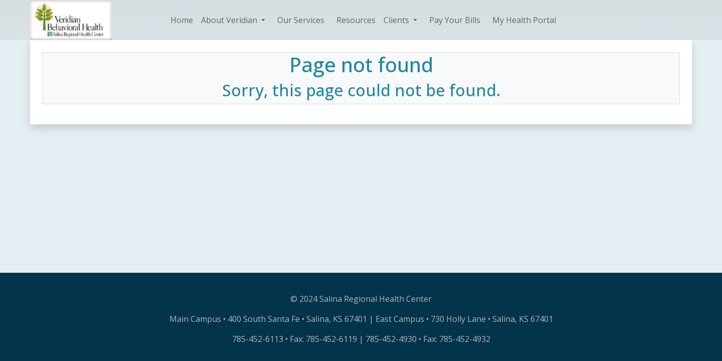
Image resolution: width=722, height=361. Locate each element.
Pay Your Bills (454, 20)
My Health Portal (524, 20)
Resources (356, 20)
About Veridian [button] (230, 20)
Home (181, 20)
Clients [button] (397, 20)
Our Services (300, 20)
